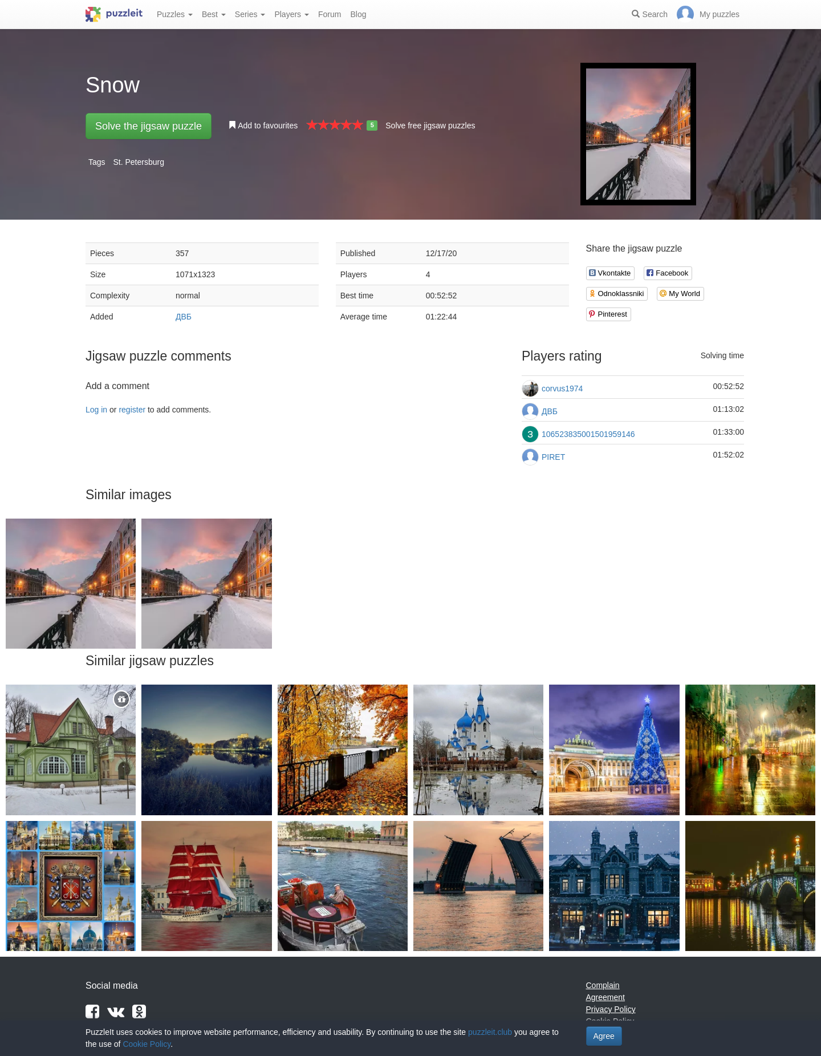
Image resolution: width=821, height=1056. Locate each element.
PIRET (553, 457)
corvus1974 (562, 388)
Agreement (605, 997)
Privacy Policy (611, 1009)
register (132, 409)
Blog (358, 14)
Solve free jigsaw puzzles (430, 125)
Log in (96, 409)
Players (291, 14)
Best (214, 14)
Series (250, 14)
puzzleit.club (490, 1032)
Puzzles (175, 14)
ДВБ (184, 316)
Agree (604, 1036)
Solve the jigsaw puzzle (148, 126)
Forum (329, 14)
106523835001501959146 (588, 434)
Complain (603, 985)
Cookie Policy (146, 1044)
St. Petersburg (138, 162)
